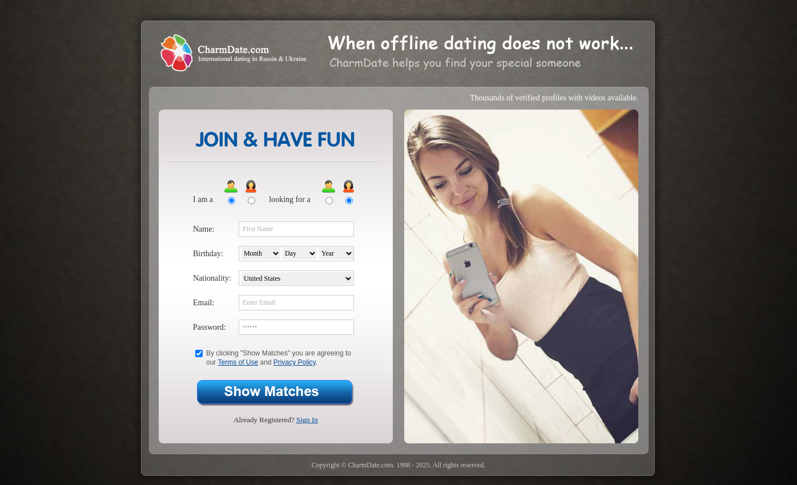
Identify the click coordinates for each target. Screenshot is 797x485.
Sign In (307, 419)
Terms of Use (238, 362)
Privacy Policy (294, 362)
